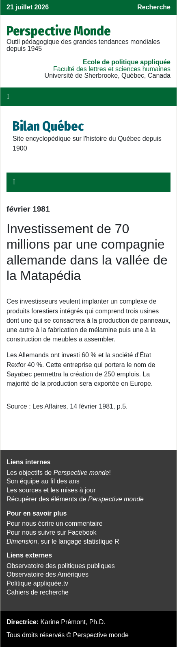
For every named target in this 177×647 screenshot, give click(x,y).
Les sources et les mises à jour (51, 490)
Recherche (154, 7)
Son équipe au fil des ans (43, 481)
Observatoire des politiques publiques (60, 565)
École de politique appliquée (127, 62)
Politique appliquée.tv (37, 583)
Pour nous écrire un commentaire (54, 523)
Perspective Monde (58, 31)
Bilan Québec (48, 126)
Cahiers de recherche (37, 592)
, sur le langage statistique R (62, 541)
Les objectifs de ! (58, 472)
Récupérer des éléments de (75, 499)
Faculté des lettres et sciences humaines (112, 69)
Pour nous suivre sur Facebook (51, 532)
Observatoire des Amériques (47, 574)
